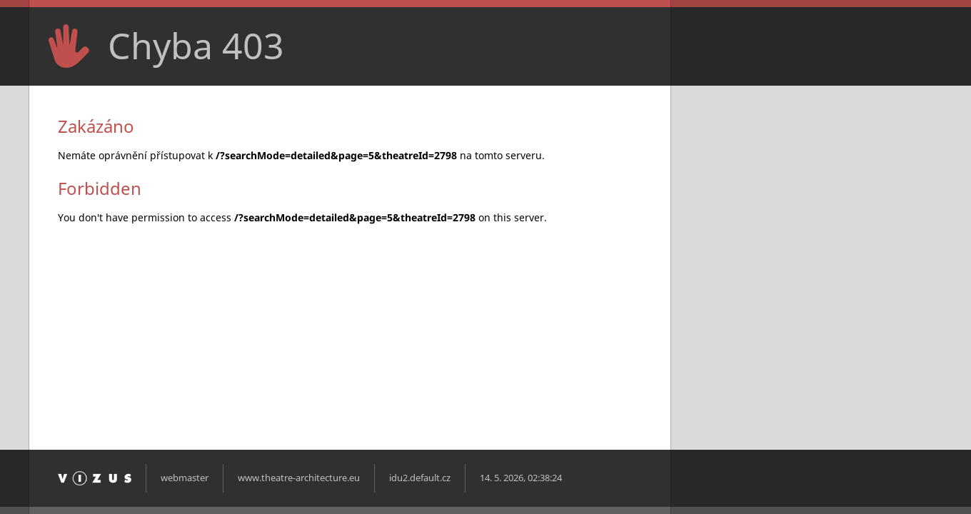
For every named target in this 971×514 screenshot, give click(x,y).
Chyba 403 (196, 45)
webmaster (184, 478)
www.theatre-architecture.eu (299, 478)
